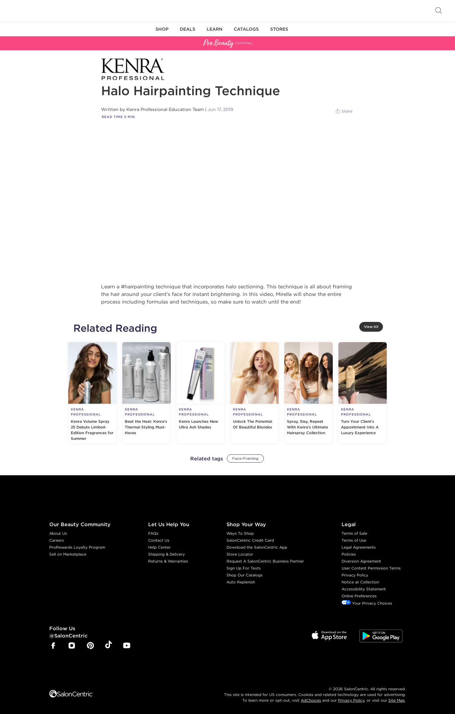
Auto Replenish (241, 582)
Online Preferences (359, 596)
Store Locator (240, 554)
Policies (349, 554)
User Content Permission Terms (371, 568)
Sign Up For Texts (244, 568)
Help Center (159, 547)
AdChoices (311, 700)
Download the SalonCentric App (257, 547)
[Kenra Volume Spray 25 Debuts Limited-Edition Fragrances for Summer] (92, 393)
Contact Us (158, 540)
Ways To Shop (240, 533)
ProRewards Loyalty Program (77, 547)
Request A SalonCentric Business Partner (265, 561)
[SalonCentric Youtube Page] (126, 646)
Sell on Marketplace (67, 554)
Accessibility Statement (364, 589)
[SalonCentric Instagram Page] (72, 646)
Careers (56, 540)
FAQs (153, 533)
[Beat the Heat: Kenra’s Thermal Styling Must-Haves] (146, 393)
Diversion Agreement (361, 561)
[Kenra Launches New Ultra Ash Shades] (200, 393)
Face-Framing (245, 458)
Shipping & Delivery (166, 554)
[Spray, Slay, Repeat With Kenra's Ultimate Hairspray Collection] (308, 393)
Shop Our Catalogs (245, 575)
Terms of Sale (354, 533)
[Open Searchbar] (438, 11)
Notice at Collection (360, 582)
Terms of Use (354, 540)
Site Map (396, 700)
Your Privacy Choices (367, 603)
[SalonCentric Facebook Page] (53, 646)
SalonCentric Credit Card (250, 540)
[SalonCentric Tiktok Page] (108, 645)
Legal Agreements (359, 547)
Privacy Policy (355, 575)
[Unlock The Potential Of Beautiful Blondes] (254, 393)
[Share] (343, 111)
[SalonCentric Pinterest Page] (90, 646)
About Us (58, 533)
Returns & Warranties (168, 561)
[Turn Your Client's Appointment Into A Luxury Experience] (362, 393)
